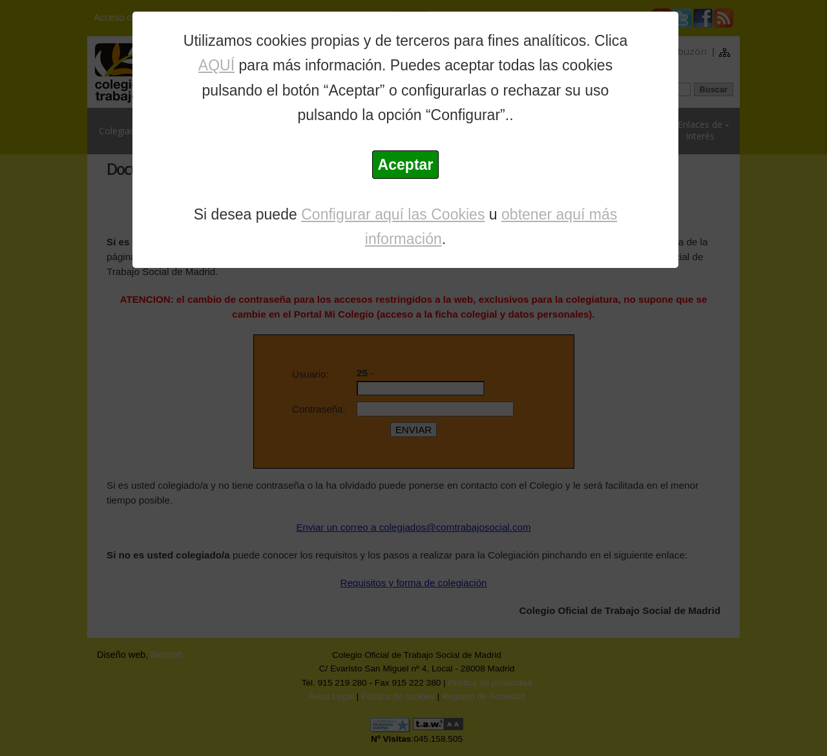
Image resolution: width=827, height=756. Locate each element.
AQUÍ (216, 65)
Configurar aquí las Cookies (393, 214)
